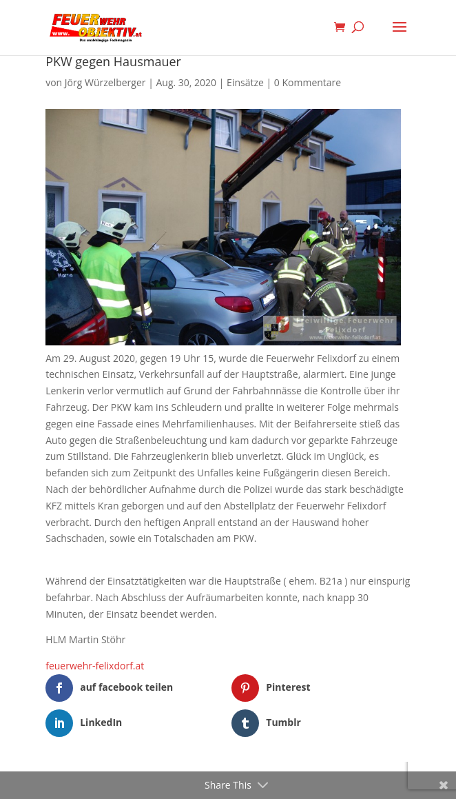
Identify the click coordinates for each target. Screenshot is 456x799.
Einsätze (245, 82)
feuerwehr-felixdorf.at (94, 665)
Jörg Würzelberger (105, 82)
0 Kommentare (307, 82)
